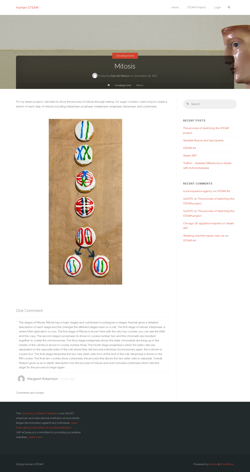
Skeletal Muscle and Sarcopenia (203, 140)
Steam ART (190, 155)
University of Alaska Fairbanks (39, 413)
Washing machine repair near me (203, 235)
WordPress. (227, 464)
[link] (229, 7)
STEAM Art (189, 148)
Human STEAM (27, 7)
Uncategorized (125, 55)
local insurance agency (198, 191)
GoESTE (188, 198)
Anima (213, 464)
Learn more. (35, 437)
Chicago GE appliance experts (202, 223)
